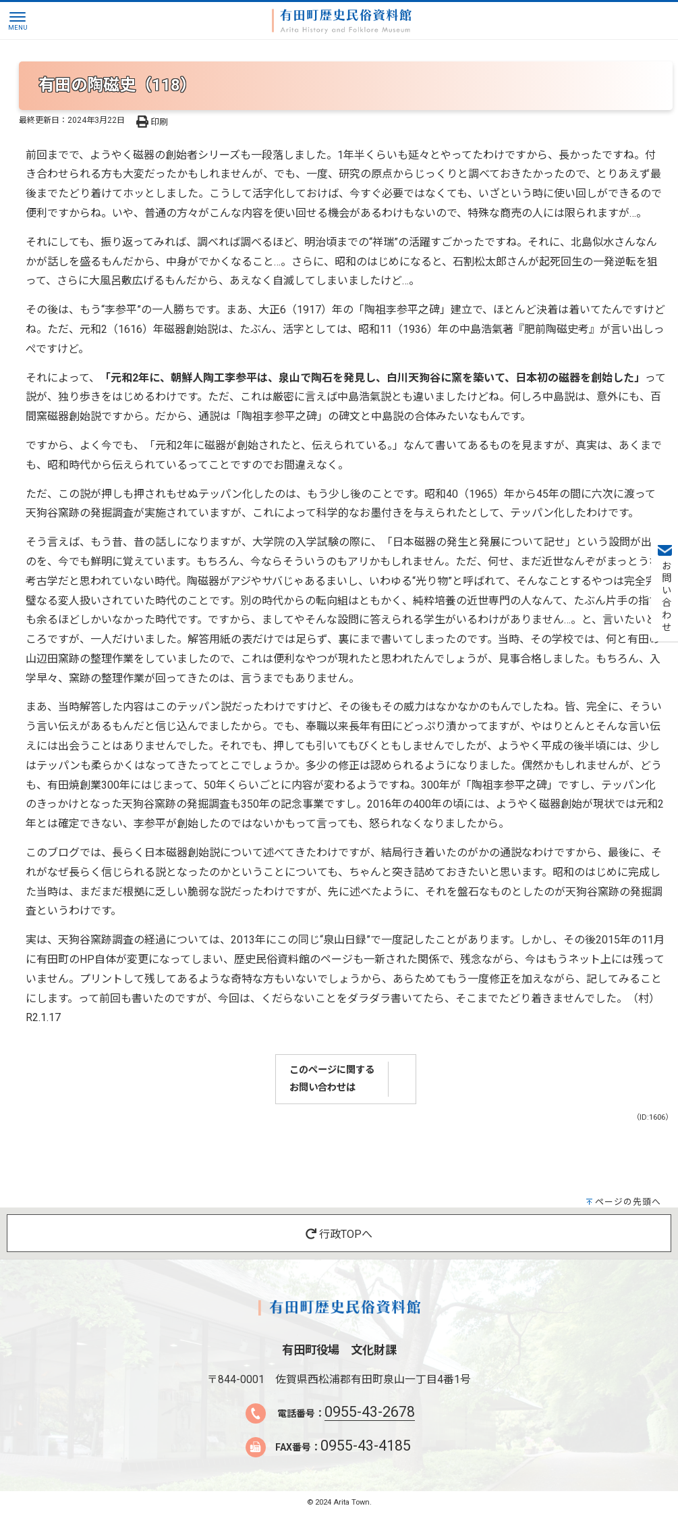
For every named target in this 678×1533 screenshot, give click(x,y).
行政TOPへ (339, 1234)
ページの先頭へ (628, 1202)
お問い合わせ (665, 597)
